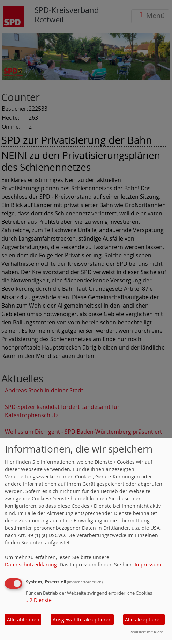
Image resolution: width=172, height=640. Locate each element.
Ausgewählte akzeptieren (82, 619)
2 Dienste (39, 600)
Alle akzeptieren (144, 619)
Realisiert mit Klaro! (146, 631)
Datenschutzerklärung (31, 564)
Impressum (148, 564)
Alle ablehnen (23, 619)
